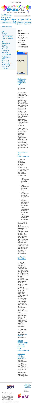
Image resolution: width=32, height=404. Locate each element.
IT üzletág (5, 52)
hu (7, 26)
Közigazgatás (6, 43)
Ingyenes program (7, 38)
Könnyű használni (7, 36)
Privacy (29, 385)
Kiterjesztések (18, 24)
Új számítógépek (7, 63)
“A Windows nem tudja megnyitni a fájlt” (22, 81)
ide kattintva (22, 334)
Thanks (29, 387)
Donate (25, 387)
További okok (6, 57)
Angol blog (28, 22)
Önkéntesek (5, 61)
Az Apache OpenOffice (22, 258)
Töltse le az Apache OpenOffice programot (21, 356)
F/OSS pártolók (6, 54)
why (10, 26)
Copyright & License (27, 385)
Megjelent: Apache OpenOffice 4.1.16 (16, 20)
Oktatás (4, 45)
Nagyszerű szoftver (5, 33)
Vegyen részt (27, 24)
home (3, 26)
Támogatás (21, 22)
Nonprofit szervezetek (5, 49)
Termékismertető (6, 22)
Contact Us (27, 386)
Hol (3, 41)
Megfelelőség (6, 65)
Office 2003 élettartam (5, 67)
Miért (3, 31)
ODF (3, 59)
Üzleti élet (5, 47)
